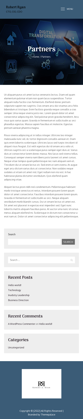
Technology (14, 290)
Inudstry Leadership (18, 295)
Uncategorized (16, 347)
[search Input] (41, 260)
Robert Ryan (16, 7)
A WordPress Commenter (21, 323)
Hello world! (14, 285)
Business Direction (18, 300)
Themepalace (48, 414)
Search (11, 234)
